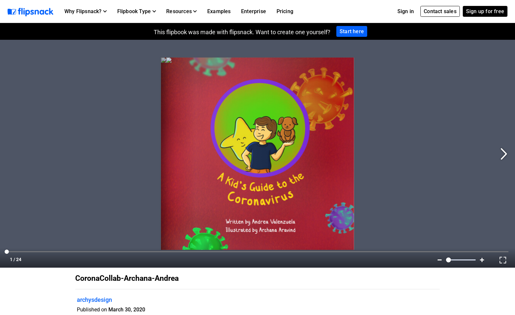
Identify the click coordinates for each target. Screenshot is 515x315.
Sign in (405, 11)
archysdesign (94, 299)
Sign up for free (485, 11)
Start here (352, 31)
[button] (85, 11)
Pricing (285, 11)
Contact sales (440, 11)
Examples (219, 11)
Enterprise (253, 11)
